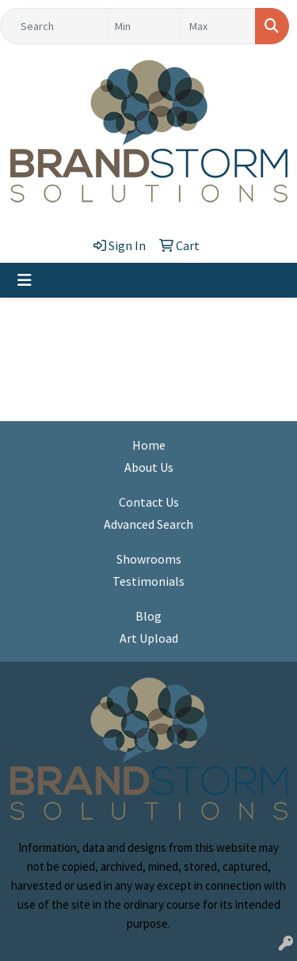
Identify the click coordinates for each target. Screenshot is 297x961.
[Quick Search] (53, 26)
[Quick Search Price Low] (143, 26)
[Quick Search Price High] (218, 26)
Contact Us (149, 502)
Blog (148, 616)
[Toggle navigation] (24, 280)
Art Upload (149, 638)
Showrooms (148, 559)
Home (149, 445)
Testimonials (148, 581)
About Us (148, 467)
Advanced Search (148, 524)
